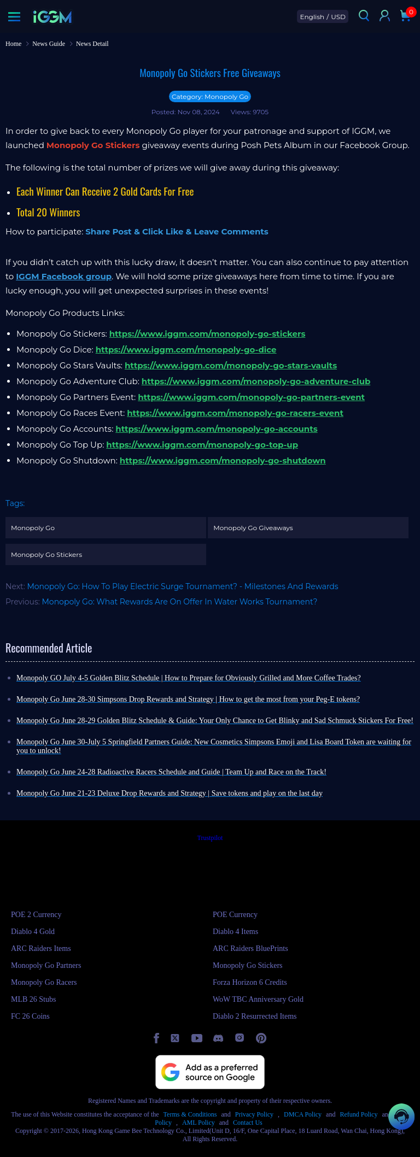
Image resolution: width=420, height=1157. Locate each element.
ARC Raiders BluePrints (250, 948)
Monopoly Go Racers (44, 982)
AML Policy (198, 1122)
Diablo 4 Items (235, 931)
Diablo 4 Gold (33, 931)
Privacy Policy (254, 1114)
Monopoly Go (33, 528)
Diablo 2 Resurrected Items (255, 1016)
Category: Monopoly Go (210, 96)
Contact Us (247, 1122)
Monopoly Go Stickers (46, 554)
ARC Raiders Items (41, 948)
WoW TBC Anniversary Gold (258, 999)
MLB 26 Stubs (33, 999)
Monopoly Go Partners (46, 965)
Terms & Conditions (190, 1114)
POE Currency (235, 915)
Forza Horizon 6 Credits (250, 982)
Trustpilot (210, 838)
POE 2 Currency (36, 915)
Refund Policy (358, 1114)
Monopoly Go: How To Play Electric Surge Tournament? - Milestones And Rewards (182, 586)
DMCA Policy (303, 1114)
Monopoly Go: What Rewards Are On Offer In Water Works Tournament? (180, 602)
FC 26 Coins (30, 1016)
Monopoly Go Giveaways (253, 528)
